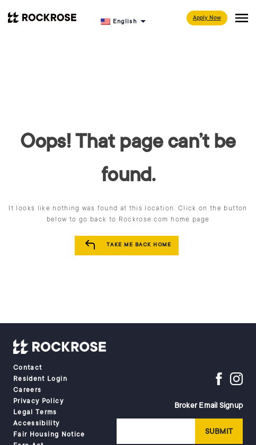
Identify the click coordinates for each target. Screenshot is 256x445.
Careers (27, 390)
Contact (27, 367)
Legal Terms (35, 412)
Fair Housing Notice (49, 434)
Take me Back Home (139, 245)
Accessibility (36, 423)
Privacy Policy (38, 401)
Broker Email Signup (208, 405)
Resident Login (40, 379)
